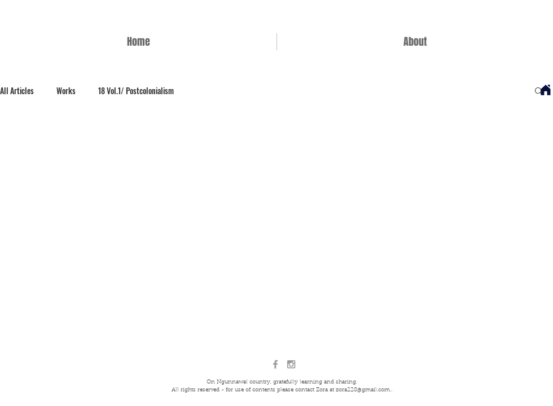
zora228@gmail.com (363, 390)
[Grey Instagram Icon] (291, 364)
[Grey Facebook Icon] (275, 364)
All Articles (17, 90)
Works (66, 90)
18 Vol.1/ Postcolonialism (136, 90)
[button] (538, 92)
